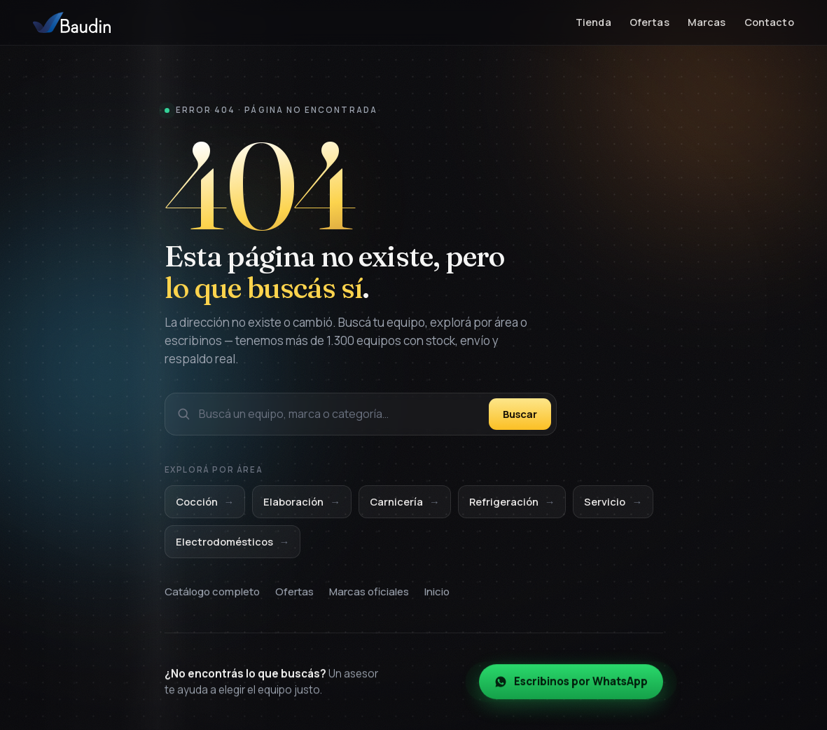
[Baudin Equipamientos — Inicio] (72, 22)
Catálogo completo (212, 593)
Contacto (769, 22)
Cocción (205, 503)
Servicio (613, 503)
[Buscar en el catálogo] (339, 414)
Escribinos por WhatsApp (571, 685)
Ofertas (649, 22)
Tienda (593, 22)
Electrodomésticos (233, 543)
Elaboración (301, 503)
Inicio (437, 593)
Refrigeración (512, 503)
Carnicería (405, 503)
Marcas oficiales (369, 593)
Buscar (520, 414)
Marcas (707, 22)
